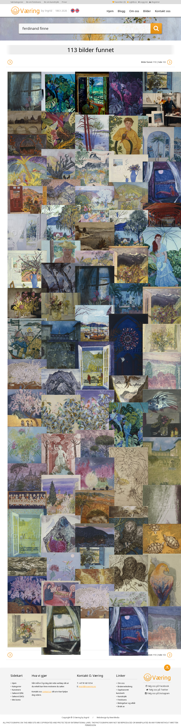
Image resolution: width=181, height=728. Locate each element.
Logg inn (143, 2)
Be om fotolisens (33, 2)
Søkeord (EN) (17, 693)
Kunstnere (16, 690)
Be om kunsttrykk (51, 2)
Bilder (147, 11)
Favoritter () (118, 2)
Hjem (110, 11)
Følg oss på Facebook (157, 686)
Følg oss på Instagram (157, 693)
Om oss (134, 11)
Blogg (121, 11)
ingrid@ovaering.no (87, 686)
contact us (46, 691)
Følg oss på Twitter (157, 689)
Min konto (16, 700)
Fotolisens (122, 700)
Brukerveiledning (125, 686)
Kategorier (16, 686)
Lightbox (132, 2)
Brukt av (121, 706)
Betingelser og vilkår (126, 703)
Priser (64, 2)
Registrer (154, 2)
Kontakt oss (162, 11)
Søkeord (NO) (18, 696)
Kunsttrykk (122, 696)
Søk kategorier (17, 2)
